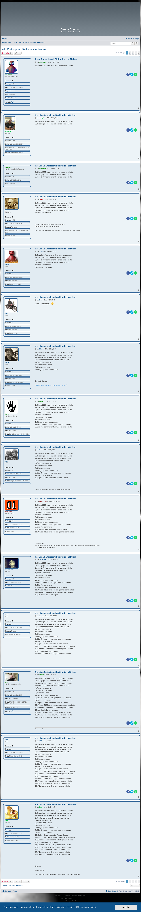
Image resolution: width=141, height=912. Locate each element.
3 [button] (132, 53)
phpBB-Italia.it (76, 898)
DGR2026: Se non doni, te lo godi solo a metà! (50, 385)
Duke (6, 821)
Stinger (7, 362)
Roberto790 (8, 167)
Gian (6, 313)
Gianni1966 (8, 75)
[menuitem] (4, 38)
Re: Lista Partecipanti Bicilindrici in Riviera (55, 115)
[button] (139, 53)
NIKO (6, 740)
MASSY (7, 682)
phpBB (63, 896)
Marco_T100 (8, 511)
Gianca (7, 264)
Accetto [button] (125, 907)
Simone (7, 615)
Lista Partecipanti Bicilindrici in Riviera (23, 49)
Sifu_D (7, 414)
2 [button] (129, 53)
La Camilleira (9, 570)
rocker (7, 211)
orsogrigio (8, 131)
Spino (6, 461)
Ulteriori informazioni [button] (86, 907)
